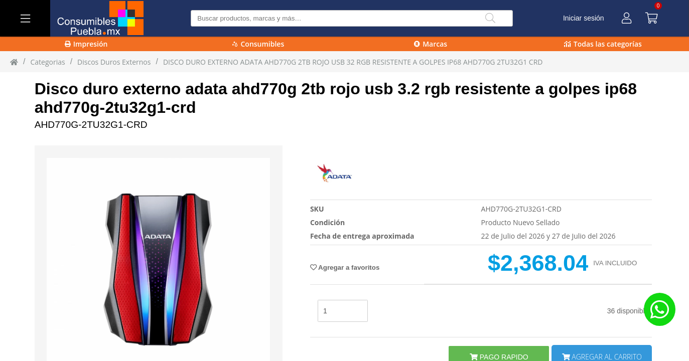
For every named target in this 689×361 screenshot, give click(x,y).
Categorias (47, 62)
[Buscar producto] (352, 18)
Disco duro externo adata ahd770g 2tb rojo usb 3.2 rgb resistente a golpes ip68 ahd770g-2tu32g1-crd (336, 98)
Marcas (430, 44)
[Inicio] (14, 62)
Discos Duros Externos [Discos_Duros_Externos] (114, 62)
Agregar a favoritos (344, 267)
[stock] (343, 311)
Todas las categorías (603, 44)
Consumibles (258, 44)
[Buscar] (490, 18)
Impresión (86, 44)
